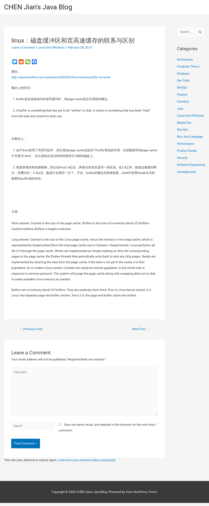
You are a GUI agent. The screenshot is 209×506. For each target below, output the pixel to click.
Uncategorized (187, 182)
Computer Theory (189, 67)
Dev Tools (183, 81)
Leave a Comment (23, 48)
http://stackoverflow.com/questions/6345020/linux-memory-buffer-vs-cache (63, 78)
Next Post (140, 329)
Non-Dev (183, 135)
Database (183, 74)
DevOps (182, 87)
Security (182, 162)
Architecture (185, 60)
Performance (186, 149)
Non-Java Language (190, 142)
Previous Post (32, 329)
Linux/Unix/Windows (53, 48)
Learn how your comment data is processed (88, 463)
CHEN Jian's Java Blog (40, 7)
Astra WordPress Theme (141, 495)
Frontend (183, 101)
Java (180, 108)
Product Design (187, 155)
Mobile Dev (184, 128)
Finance (182, 94)
